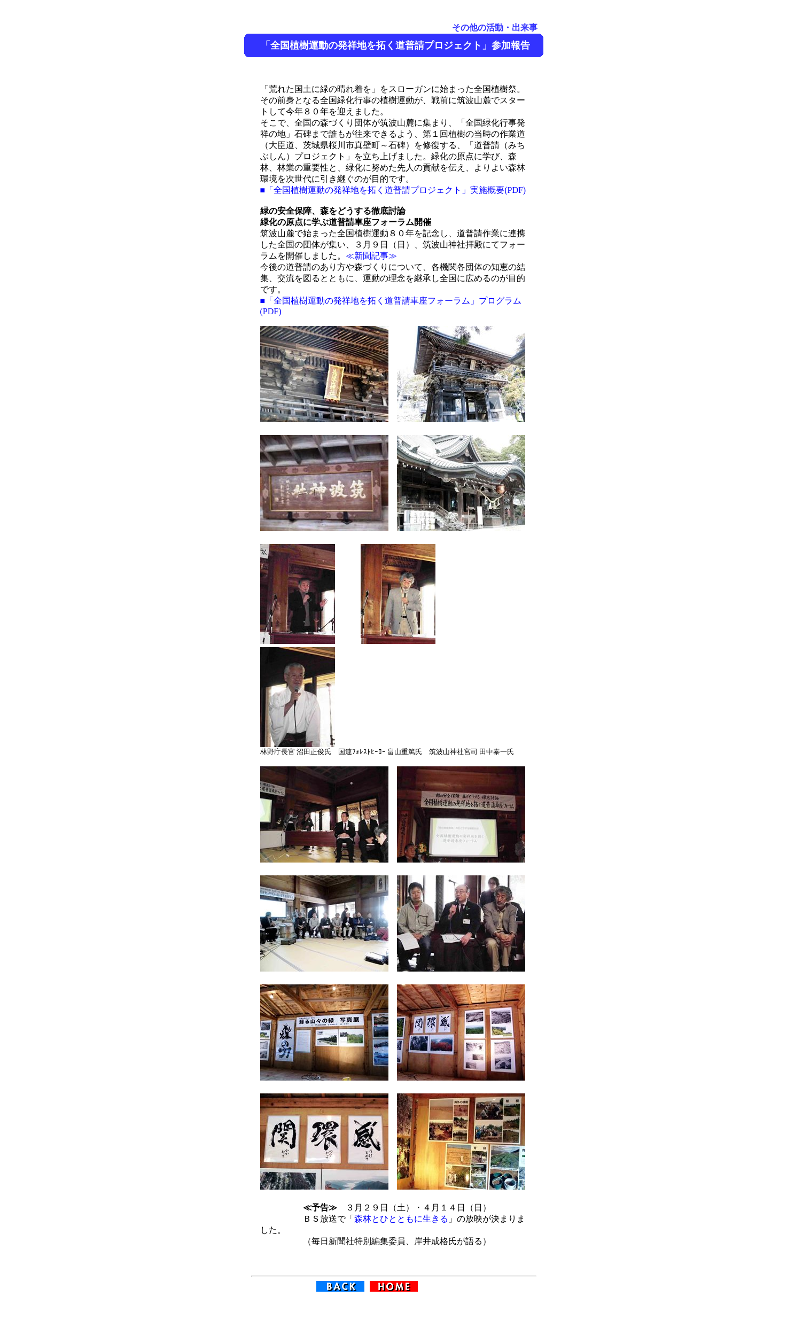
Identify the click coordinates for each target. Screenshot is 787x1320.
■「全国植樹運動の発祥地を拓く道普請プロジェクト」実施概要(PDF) (393, 190)
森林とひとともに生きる (401, 1218)
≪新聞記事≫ (371, 255)
